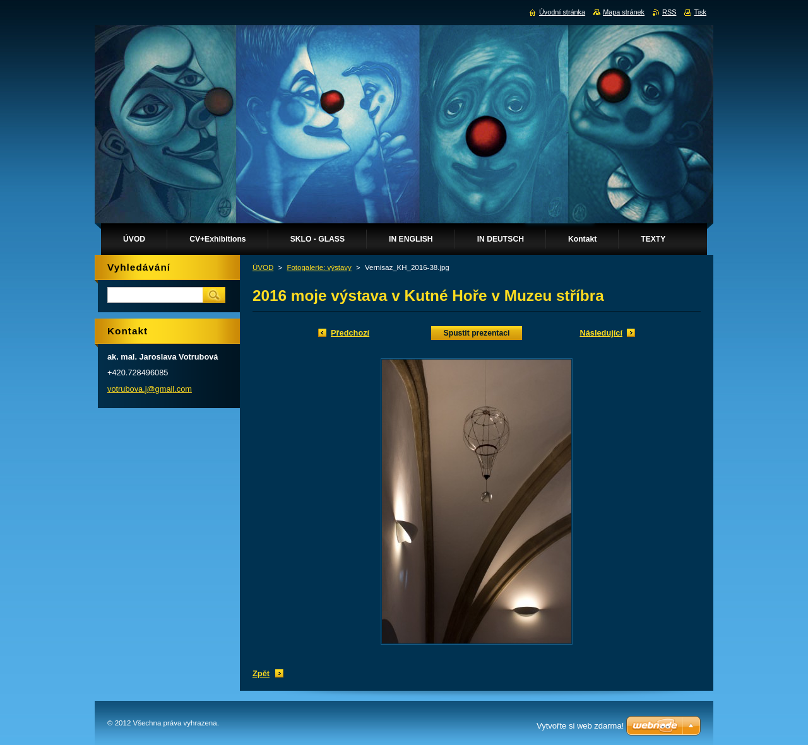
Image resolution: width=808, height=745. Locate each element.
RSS (669, 12)
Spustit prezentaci (477, 333)
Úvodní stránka (562, 12)
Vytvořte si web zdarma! (580, 725)
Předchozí (350, 332)
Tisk (700, 12)
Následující (600, 332)
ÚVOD (262, 267)
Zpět (261, 673)
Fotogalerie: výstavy (319, 267)
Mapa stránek (624, 12)
